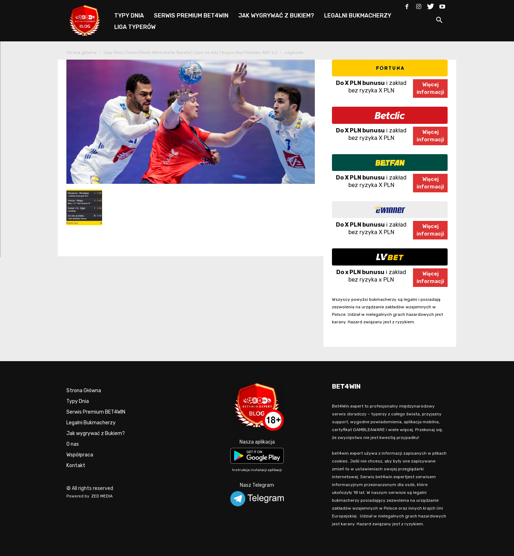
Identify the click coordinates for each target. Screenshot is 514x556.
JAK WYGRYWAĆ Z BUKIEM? (276, 15)
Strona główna (81, 52)
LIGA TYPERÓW (135, 27)
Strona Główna (83, 391)
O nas (72, 444)
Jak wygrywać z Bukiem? (95, 433)
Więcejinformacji (430, 88)
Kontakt (75, 466)
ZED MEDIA (102, 496)
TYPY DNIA (129, 15)
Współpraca (79, 455)
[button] (439, 21)
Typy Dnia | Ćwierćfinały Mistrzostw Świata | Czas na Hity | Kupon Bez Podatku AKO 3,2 (190, 52)
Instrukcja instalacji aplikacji (257, 470)
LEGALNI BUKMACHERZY (357, 15)
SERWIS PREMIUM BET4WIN (191, 15)
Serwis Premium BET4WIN (95, 412)
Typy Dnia (77, 401)
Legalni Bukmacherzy (91, 423)
